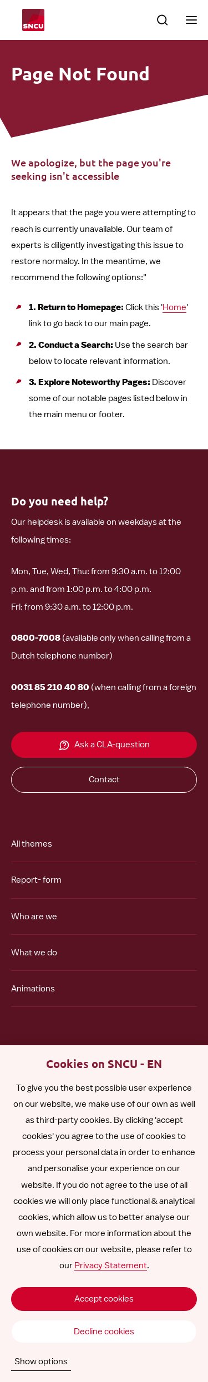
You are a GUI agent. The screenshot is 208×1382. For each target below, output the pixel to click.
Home (174, 307)
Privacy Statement (110, 1265)
